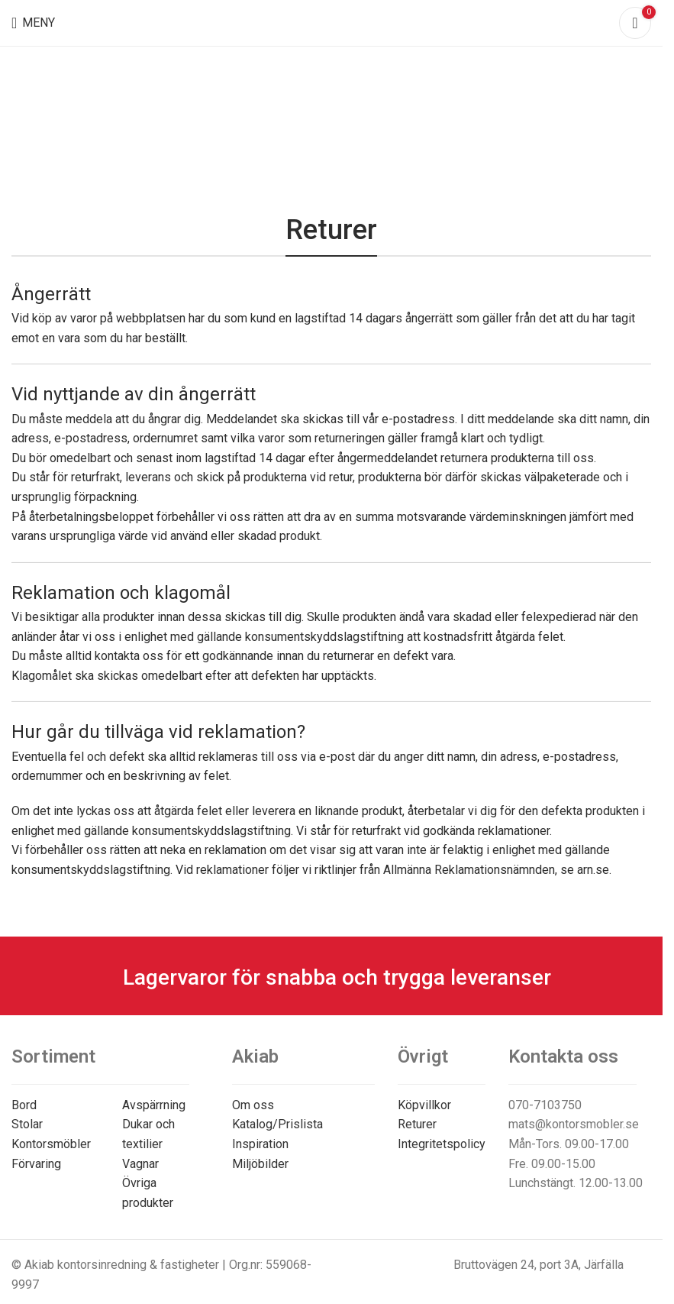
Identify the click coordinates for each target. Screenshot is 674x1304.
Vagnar (140, 1164)
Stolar (27, 1124)
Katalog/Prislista (277, 1124)
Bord (24, 1105)
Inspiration (260, 1144)
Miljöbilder (260, 1164)
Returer (417, 1124)
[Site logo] (332, 22)
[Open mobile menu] (33, 23)
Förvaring (36, 1164)
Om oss (253, 1105)
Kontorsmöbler (51, 1144)
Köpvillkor (424, 1105)
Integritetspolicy (441, 1144)
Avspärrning (153, 1105)
